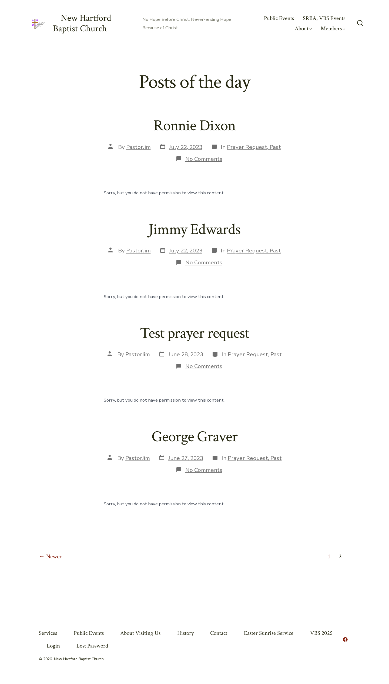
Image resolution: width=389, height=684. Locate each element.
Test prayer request (194, 333)
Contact (218, 633)
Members (333, 28)
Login (53, 645)
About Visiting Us (140, 633)
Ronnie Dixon (194, 126)
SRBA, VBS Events (324, 18)
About (303, 28)
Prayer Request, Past (254, 147)
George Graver (194, 437)
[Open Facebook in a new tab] (345, 639)
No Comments (203, 159)
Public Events (279, 18)
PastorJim (138, 147)
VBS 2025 (321, 633)
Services (48, 633)
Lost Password (92, 645)
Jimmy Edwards (194, 229)
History (185, 633)
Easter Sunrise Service (268, 633)
